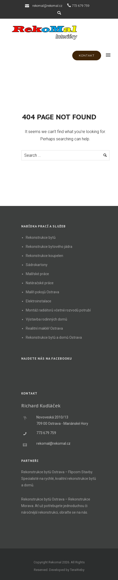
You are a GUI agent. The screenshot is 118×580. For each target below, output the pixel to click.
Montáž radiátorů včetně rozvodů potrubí (58, 310)
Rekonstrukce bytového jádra (49, 247)
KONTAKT (87, 55)
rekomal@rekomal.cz (47, 6)
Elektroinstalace (38, 301)
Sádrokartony (37, 265)
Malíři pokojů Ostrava (42, 292)
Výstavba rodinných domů (46, 319)
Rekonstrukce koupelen (44, 256)
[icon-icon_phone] (69, 5)
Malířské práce (37, 274)
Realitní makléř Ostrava (44, 328)
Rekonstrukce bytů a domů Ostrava (54, 337)
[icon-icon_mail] (28, 5)
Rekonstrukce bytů (41, 237)
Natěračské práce (40, 283)
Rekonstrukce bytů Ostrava (42, 472)
